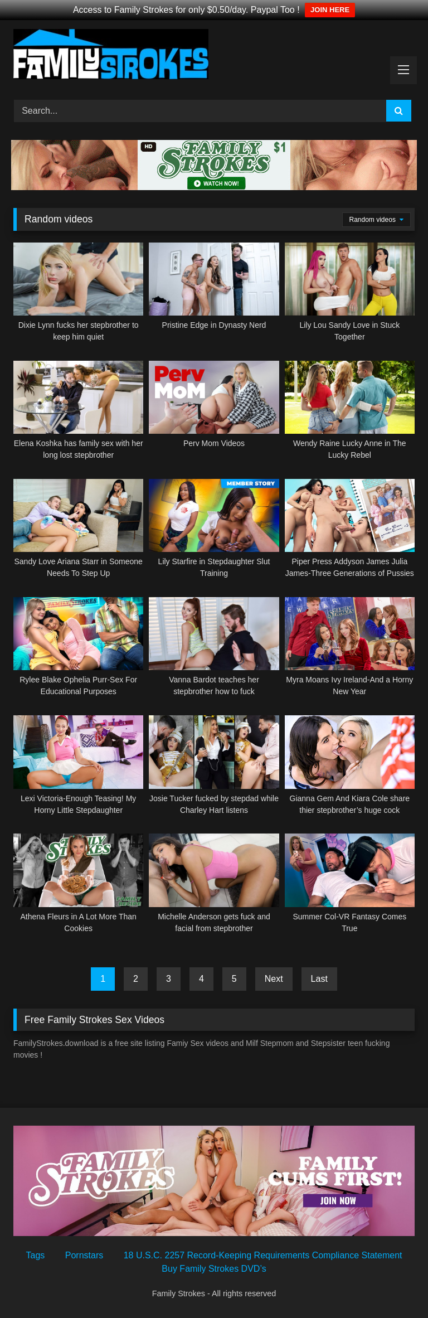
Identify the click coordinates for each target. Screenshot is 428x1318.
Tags (35, 1255)
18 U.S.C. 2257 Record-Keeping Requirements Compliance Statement (263, 1255)
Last (319, 978)
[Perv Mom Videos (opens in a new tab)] (214, 411)
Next (274, 978)
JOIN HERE (329, 10)
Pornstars (84, 1255)
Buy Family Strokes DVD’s (214, 1268)
